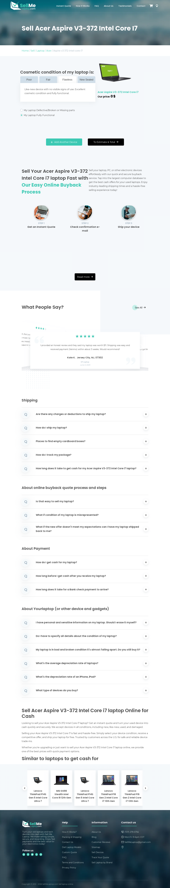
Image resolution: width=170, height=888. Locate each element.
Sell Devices (98, 852)
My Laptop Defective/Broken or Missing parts (57, 110)
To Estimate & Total (106, 141)
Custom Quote (69, 852)
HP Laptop (85, 362)
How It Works (83, 6)
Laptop (40, 50)
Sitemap (96, 847)
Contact (141, 6)
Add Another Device (64, 141)
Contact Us (67, 842)
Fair (48, 79)
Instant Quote (63, 6)
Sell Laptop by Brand (102, 862)
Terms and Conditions (73, 862)
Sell (33, 50)
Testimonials (125, 6)
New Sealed (86, 79)
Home (25, 50)
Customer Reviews (101, 842)
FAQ (97, 6)
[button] (28, 345)
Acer (48, 50)
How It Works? (69, 832)
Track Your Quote (100, 857)
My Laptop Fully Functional (57, 115)
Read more (85, 276)
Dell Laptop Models (71, 847)
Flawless (67, 79)
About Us (108, 6)
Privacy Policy (69, 867)
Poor (29, 79)
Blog (94, 837)
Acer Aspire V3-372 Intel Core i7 (118, 92)
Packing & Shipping (71, 837)
